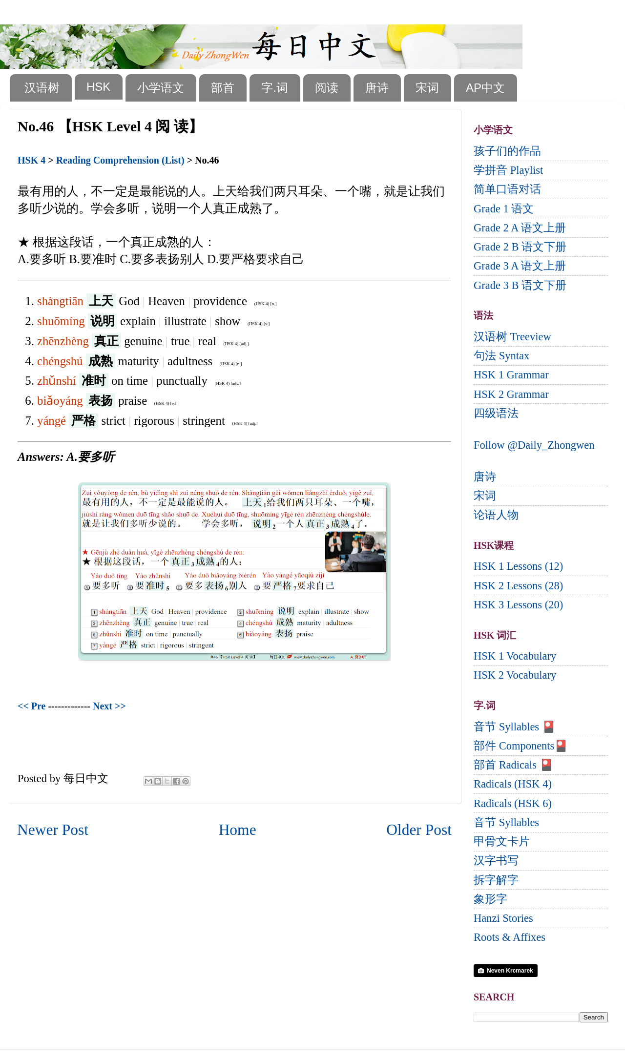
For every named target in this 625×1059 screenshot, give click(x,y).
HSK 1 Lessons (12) (518, 566)
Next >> (109, 706)
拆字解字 (496, 880)
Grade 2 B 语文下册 (520, 247)
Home (237, 829)
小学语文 (160, 87)
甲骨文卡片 (502, 841)
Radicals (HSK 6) (513, 803)
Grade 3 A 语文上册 (520, 266)
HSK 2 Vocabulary (515, 675)
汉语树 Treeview (512, 337)
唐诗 (377, 87)
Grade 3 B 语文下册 (520, 285)
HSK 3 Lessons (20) (518, 605)
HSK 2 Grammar (511, 394)
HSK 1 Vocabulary (515, 656)
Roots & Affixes (509, 937)
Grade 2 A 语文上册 (520, 228)
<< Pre (31, 706)
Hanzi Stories (503, 918)
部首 (222, 87)
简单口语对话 (507, 189)
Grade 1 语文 (504, 209)
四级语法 (496, 413)
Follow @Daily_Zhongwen (534, 445)
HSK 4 (31, 160)
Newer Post (52, 829)
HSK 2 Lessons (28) (518, 586)
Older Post (419, 829)
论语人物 (496, 515)
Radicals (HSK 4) (513, 784)
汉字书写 (496, 860)
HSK (98, 86)
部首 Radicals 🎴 (513, 765)
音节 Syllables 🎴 (515, 727)
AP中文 (485, 87)
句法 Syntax (501, 356)
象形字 (490, 899)
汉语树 (42, 87)
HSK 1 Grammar (511, 375)
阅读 (326, 87)
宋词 (427, 87)
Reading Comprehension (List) (120, 160)
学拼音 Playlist (508, 170)
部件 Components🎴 (521, 746)
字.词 (274, 87)
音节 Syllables (506, 822)
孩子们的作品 (507, 151)
